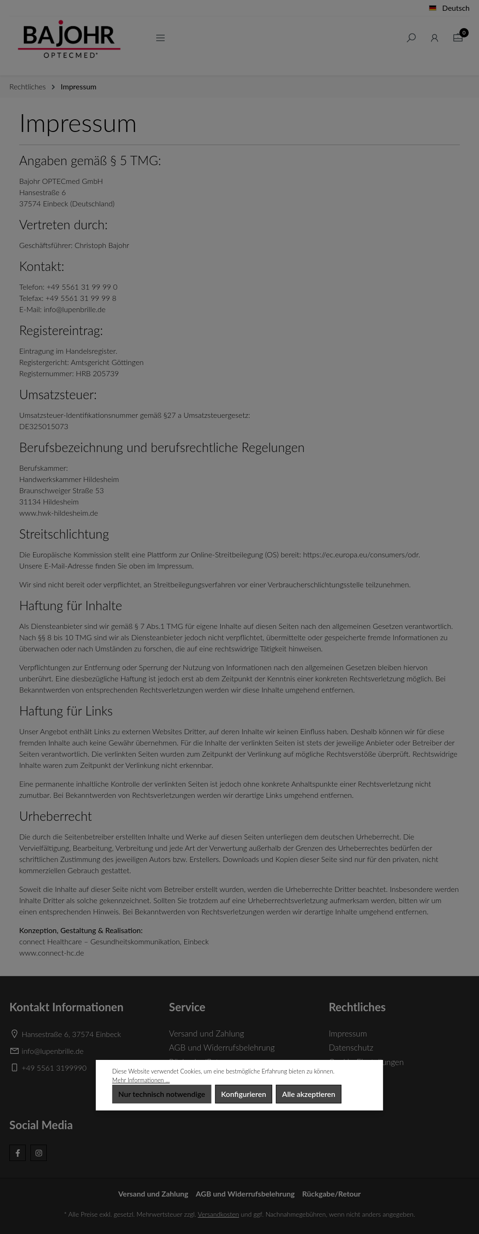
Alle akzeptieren (308, 1093)
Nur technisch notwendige (161, 1093)
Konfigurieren (243, 1093)
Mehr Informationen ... (141, 1080)
